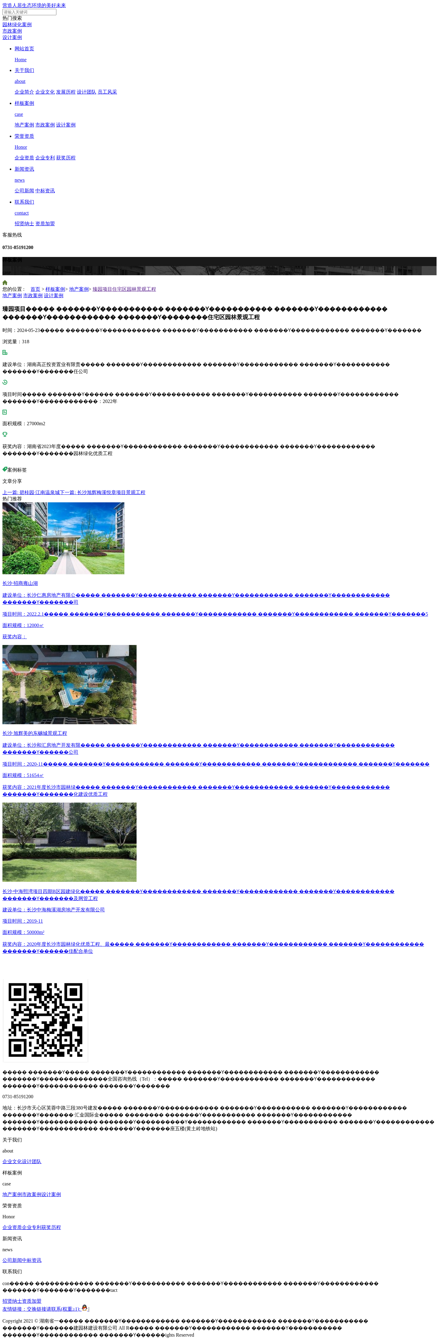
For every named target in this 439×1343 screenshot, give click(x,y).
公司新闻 (24, 190)
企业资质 (24, 157)
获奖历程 (66, 157)
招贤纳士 (24, 223)
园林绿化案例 (17, 24)
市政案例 (12, 31)
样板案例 (55, 289)
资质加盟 (45, 223)
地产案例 (24, 124)
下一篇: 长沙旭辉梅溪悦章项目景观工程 (102, 492)
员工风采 (107, 91)
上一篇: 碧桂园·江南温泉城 (31, 492)
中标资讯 (45, 190)
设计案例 (12, 37)
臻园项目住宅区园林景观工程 (124, 289)
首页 (35, 289)
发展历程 (66, 91)
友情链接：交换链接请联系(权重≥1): (45, 1309)
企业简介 (24, 91)
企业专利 (45, 157)
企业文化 (45, 91)
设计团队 (86, 91)
